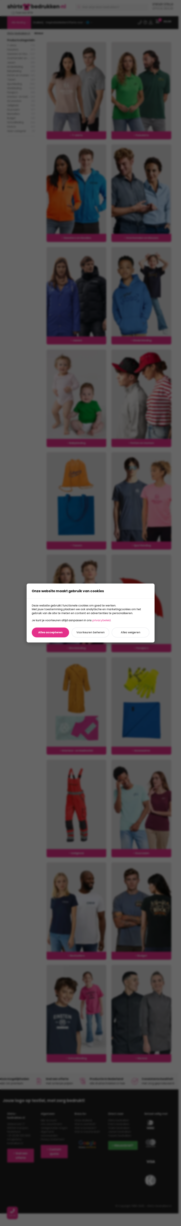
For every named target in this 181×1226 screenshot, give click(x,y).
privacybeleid (101, 620)
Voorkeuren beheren (90, 632)
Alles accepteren (50, 632)
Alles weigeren (130, 632)
